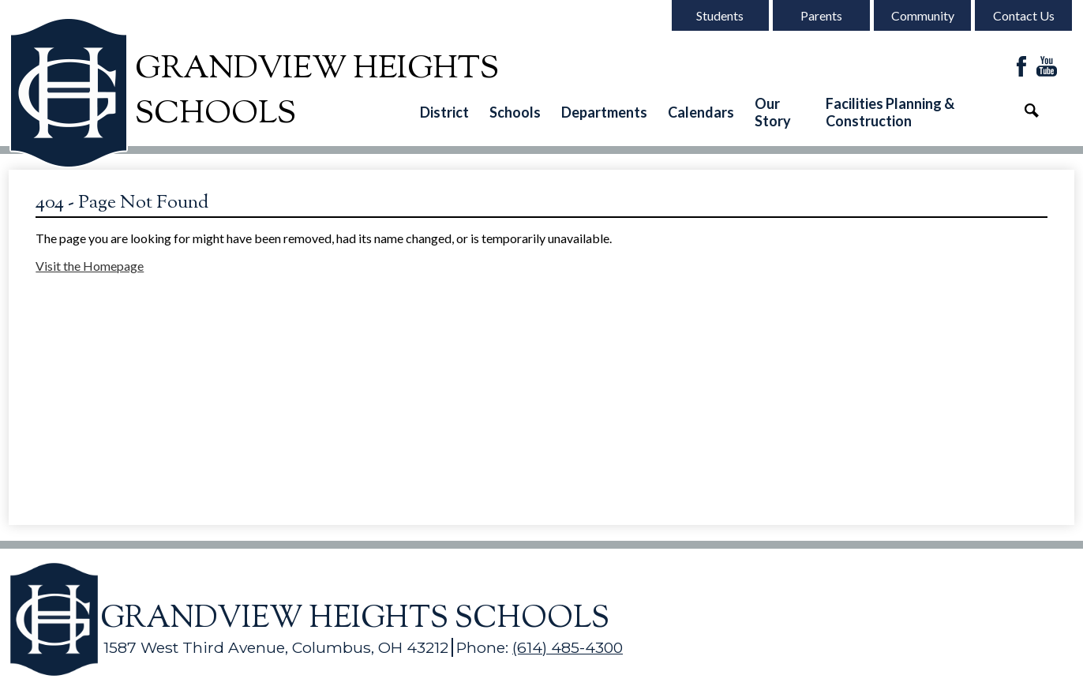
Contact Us (1024, 15)
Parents (821, 15)
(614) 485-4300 (567, 647)
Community (922, 15)
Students (720, 15)
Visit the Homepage (90, 265)
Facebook (1021, 67)
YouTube (1046, 67)
